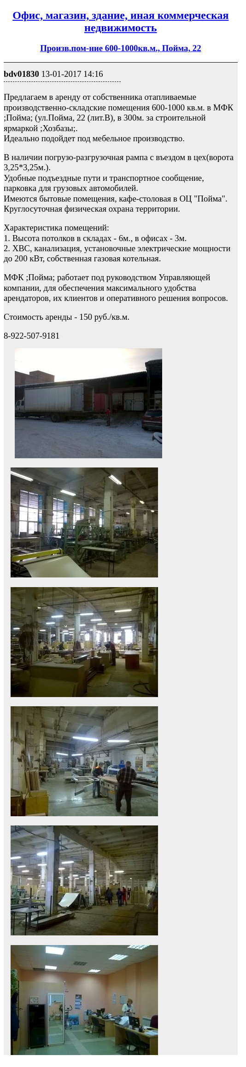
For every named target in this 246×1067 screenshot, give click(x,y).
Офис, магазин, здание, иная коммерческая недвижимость (120, 21)
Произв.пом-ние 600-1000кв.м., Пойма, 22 (120, 48)
